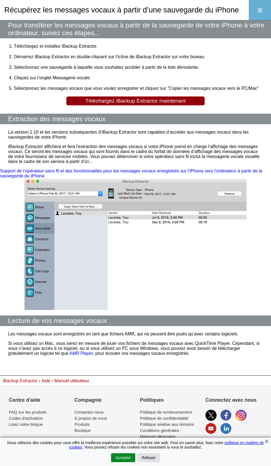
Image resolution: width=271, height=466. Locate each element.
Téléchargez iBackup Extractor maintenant (135, 101)
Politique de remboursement (166, 412)
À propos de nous (90, 418)
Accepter (123, 457)
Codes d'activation (26, 418)
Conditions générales (159, 430)
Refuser (148, 457)
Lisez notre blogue (26, 424)
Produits (82, 424)
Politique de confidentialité (164, 418)
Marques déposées (157, 436)
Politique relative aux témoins (167, 424)
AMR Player (81, 353)
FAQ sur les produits (28, 412)
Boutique (82, 430)
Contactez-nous (89, 412)
